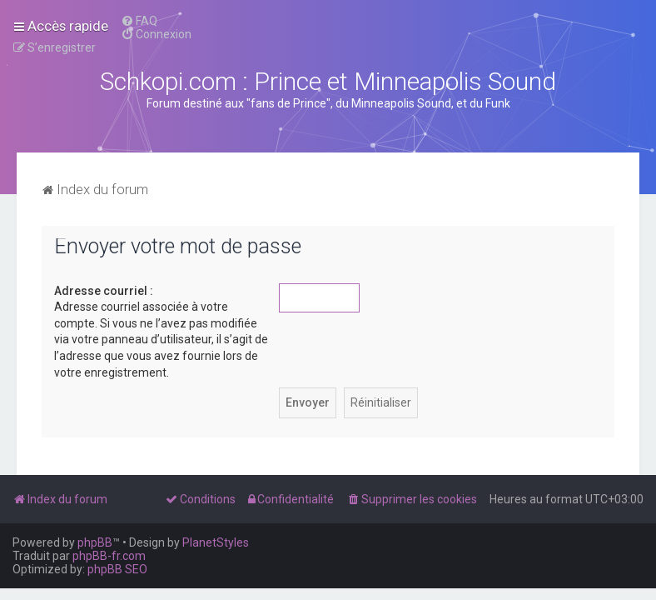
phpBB (94, 542)
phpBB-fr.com (109, 555)
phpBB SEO (117, 569)
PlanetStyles (215, 542)
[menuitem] (139, 21)
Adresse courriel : (103, 291)
